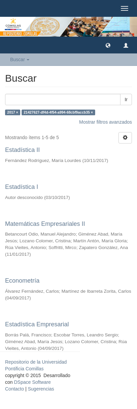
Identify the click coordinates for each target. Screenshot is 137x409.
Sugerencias (41, 389)
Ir (126, 99)
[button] (108, 45)
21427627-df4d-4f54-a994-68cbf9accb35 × (58, 112)
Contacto (14, 389)
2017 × (12, 112)
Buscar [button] (19, 59)
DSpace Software (32, 382)
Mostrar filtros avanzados (105, 122)
